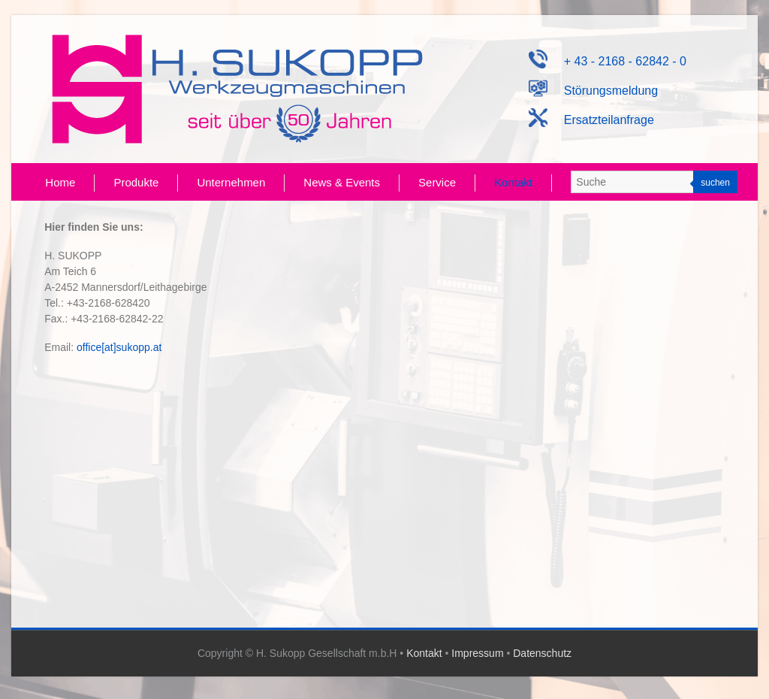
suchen (715, 182)
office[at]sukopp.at (119, 347)
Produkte (135, 182)
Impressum (477, 653)
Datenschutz (542, 653)
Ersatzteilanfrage (591, 119)
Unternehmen (231, 182)
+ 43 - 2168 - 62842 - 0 (607, 61)
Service (437, 182)
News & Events (341, 182)
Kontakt (513, 182)
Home (60, 182)
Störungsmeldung (594, 90)
